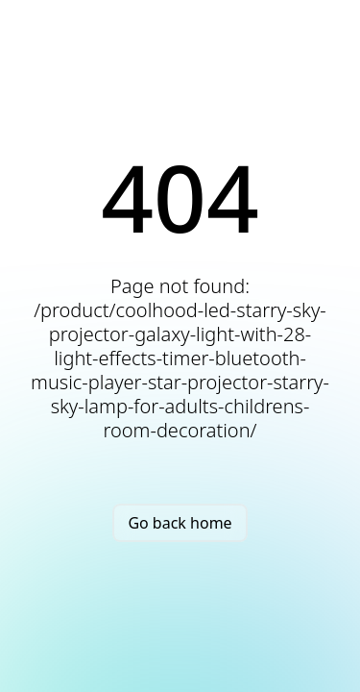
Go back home (179, 522)
